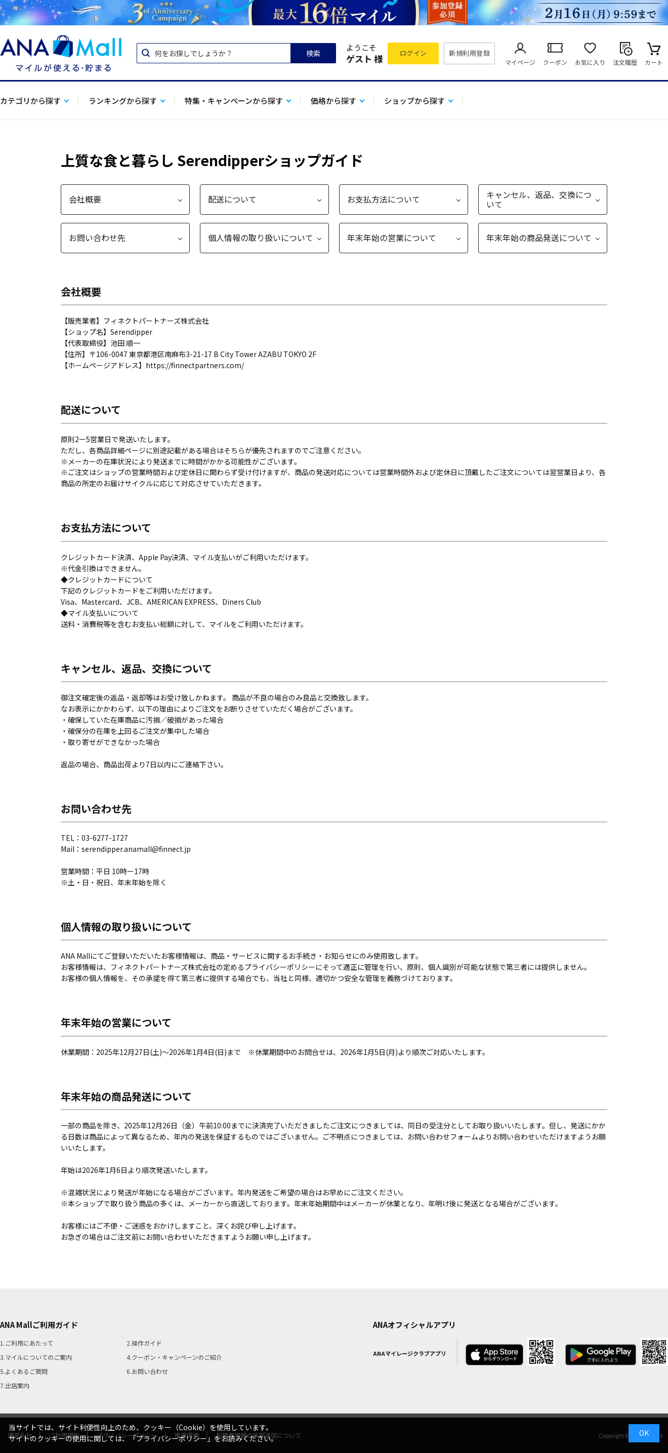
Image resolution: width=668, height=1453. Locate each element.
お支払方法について (383, 199)
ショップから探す (414, 100)
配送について (232, 199)
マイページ (520, 62)
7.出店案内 (14, 1385)
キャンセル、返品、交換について (539, 199)
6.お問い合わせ (147, 1371)
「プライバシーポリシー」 (171, 1438)
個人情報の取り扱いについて (260, 237)
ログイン (413, 53)
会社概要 (85, 199)
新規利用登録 (469, 53)
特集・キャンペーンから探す (234, 100)
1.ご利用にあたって (26, 1343)
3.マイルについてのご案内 (36, 1357)
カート (654, 62)
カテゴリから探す (30, 100)
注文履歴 (625, 62)
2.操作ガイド (144, 1343)
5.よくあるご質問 (24, 1371)
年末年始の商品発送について (539, 237)
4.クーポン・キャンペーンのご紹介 (174, 1357)
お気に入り (590, 62)
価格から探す (333, 100)
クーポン (555, 62)
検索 (313, 53)
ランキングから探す (123, 100)
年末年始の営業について (391, 237)
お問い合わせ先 (97, 237)
